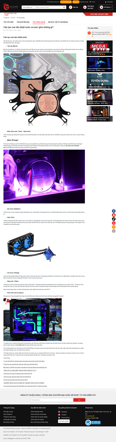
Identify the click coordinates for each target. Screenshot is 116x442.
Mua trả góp (84, 2)
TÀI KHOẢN (109, 2)
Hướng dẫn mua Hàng (9, 419)
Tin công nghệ (39, 22)
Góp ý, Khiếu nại (7, 414)
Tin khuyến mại (23, 22)
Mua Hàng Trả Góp (8, 422)
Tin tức (92, 2)
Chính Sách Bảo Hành (37, 411)
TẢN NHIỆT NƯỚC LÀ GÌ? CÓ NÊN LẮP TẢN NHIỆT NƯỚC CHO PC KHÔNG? (23, 383)
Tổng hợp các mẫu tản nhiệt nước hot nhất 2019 (17, 376)
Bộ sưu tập (76, 2)
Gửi (79, 400)
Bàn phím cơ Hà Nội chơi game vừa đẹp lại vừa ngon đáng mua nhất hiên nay (25, 367)
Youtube (62, 415)
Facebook (62, 412)
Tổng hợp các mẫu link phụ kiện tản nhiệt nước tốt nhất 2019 (20, 364)
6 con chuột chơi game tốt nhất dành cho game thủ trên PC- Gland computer (25, 386)
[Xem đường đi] (89, 416)
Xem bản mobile (64, 421)
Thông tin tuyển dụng (9, 417)
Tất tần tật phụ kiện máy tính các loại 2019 (15, 380)
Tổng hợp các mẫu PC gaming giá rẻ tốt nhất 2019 (17, 373)
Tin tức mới (8, 22)
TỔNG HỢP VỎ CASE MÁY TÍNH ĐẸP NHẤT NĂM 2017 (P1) (19, 370)
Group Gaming (64, 418)
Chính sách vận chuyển (37, 419)
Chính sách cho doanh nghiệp (39, 417)
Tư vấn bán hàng (66, 2)
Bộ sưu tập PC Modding (58, 22)
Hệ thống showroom (53, 2)
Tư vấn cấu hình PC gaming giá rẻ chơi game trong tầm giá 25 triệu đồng (23, 361)
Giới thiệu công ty (8, 411)
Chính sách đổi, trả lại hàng (38, 414)
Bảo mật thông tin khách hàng (39, 422)
